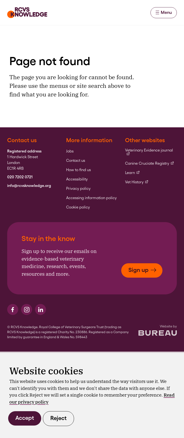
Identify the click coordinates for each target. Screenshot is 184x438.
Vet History (137, 182)
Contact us (75, 161)
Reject (58, 418)
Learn (132, 173)
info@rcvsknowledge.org (29, 186)
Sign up (142, 269)
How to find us (78, 170)
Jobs (70, 151)
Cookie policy (78, 207)
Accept (24, 417)
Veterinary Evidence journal (151, 152)
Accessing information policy (91, 198)
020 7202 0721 (20, 177)
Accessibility (77, 179)
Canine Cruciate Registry (149, 163)
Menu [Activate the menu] (163, 12)
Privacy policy (78, 189)
